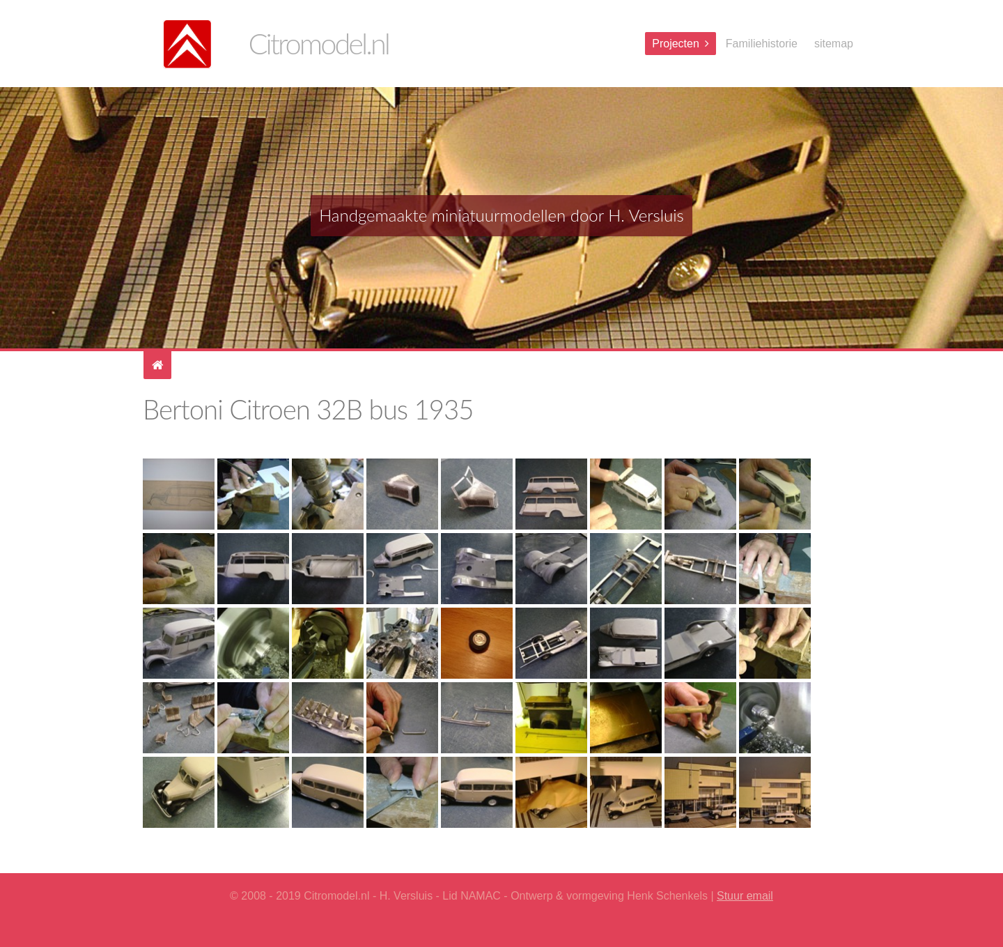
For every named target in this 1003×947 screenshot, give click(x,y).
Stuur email (745, 896)
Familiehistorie (762, 43)
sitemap (833, 43)
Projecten (675, 43)
